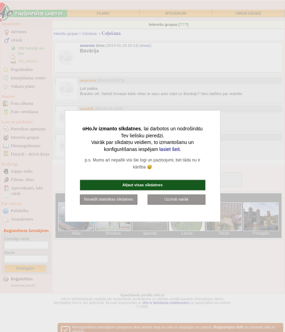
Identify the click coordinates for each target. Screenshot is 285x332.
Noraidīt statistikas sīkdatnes (108, 199)
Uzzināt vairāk (176, 199)
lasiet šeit (169, 149)
